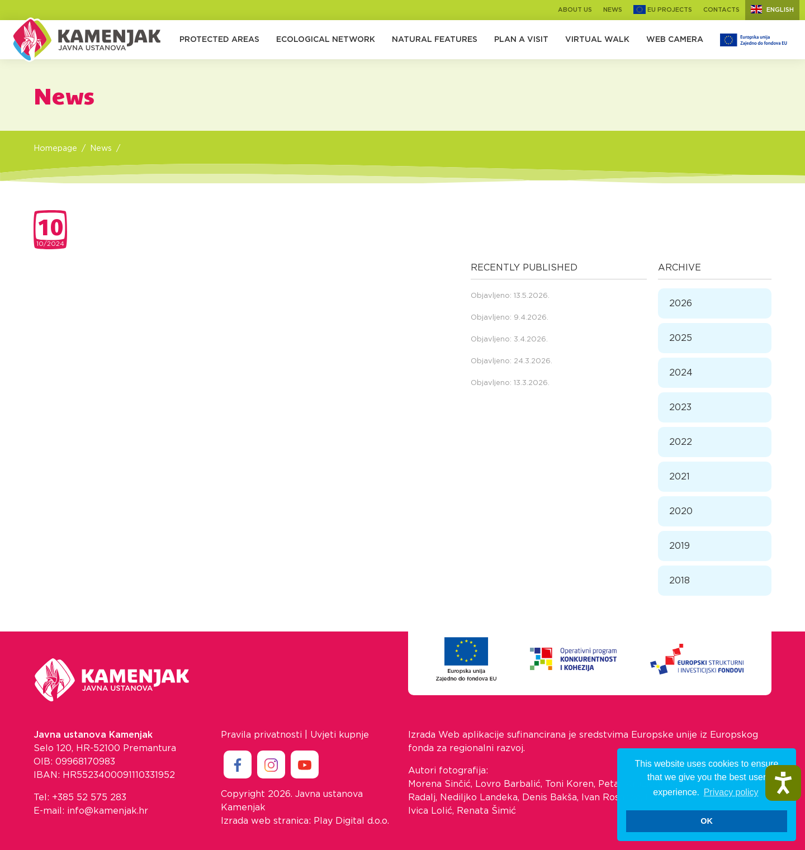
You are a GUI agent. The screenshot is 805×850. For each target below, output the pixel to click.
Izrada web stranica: (266, 820)
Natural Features (434, 40)
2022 (680, 442)
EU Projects (662, 10)
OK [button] (706, 820)
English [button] (772, 9)
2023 (680, 407)
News (612, 10)
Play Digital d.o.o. (351, 820)
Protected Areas (219, 40)
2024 (681, 372)
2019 (679, 546)
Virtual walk (597, 40)
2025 (680, 338)
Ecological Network (325, 40)
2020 (681, 511)
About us (575, 10)
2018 (679, 580)
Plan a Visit (521, 40)
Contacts (721, 10)
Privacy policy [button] (731, 792)
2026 (680, 303)
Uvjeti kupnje (339, 734)
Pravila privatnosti (261, 734)
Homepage (55, 148)
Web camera (674, 40)
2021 (679, 476)
